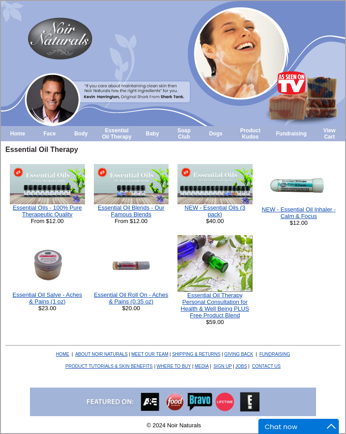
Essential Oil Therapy (116, 133)
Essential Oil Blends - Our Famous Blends (131, 211)
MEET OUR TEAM (150, 354)
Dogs (216, 134)
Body (81, 134)
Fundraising (291, 134)
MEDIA (201, 366)
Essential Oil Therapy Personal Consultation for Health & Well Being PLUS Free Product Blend (215, 305)
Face (49, 134)
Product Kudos (250, 133)
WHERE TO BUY (173, 366)
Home (17, 134)
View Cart (329, 133)
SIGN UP (222, 366)
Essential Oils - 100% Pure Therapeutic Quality (47, 211)
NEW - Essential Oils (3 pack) (215, 211)
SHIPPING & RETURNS (196, 354)
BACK (238, 354)
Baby (152, 134)
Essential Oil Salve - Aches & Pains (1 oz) (47, 298)
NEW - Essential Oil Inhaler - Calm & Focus (299, 212)
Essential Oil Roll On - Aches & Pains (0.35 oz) (131, 298)
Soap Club (183, 133)
